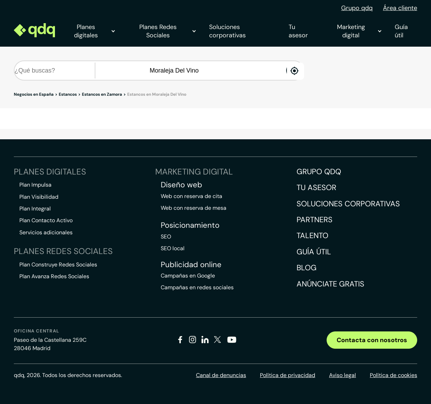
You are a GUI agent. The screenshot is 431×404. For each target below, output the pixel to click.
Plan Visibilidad (38, 196)
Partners (314, 220)
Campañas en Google (188, 275)
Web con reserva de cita (191, 196)
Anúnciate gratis (330, 284)
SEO (166, 236)
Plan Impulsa (35, 184)
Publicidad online (191, 264)
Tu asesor (298, 31)
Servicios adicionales (46, 232)
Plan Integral (35, 208)
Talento (312, 236)
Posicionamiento (190, 225)
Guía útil (401, 31)
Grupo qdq (357, 8)
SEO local (173, 248)
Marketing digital (359, 31)
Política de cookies (393, 375)
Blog (307, 268)
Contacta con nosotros (372, 340)
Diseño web (181, 184)
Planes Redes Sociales (167, 31)
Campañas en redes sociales (197, 287)
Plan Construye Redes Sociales (58, 264)
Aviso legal (342, 375)
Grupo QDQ (319, 172)
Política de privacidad (287, 375)
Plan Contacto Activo (46, 220)
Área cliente (400, 8)
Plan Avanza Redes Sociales (54, 276)
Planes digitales (94, 31)
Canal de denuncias (221, 375)
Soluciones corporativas (227, 31)
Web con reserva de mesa (193, 208)
